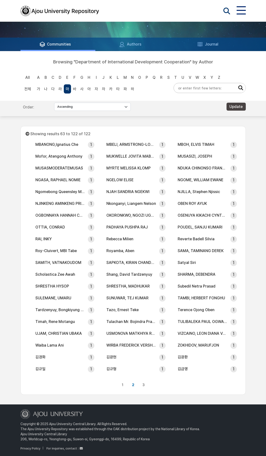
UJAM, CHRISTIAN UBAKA (58, 333)
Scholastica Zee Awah (55, 274)
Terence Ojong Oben (196, 310)
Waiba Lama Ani (49, 345)
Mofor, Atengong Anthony (59, 156)
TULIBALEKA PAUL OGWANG (202, 321)
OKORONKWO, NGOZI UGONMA (131, 215)
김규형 (111, 369)
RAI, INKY (43, 239)
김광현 (111, 357)
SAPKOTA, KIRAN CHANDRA (131, 262)
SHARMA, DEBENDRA (196, 274)
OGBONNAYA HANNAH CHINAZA (60, 215)
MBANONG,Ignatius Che (56, 144)
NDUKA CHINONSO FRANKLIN (202, 168)
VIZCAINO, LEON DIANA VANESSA (202, 333)
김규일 (40, 369)
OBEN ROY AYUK (192, 203)
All (27, 77)
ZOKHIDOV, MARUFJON (198, 345)
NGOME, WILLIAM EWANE (200, 180)
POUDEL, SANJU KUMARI (200, 227)
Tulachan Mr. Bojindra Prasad (131, 321)
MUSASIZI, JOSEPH (195, 156)
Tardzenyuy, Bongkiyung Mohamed (60, 310)
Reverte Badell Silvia (196, 239)
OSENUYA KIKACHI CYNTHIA (202, 215)
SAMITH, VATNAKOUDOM (58, 262)
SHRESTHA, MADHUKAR (128, 286)
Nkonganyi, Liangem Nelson (131, 203)
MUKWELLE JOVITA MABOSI (131, 156)
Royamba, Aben (120, 250)
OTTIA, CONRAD (50, 227)
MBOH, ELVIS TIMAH (196, 144)
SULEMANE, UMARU (53, 298)
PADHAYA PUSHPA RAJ (127, 227)
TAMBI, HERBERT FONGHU (201, 298)
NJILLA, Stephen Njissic (199, 191)
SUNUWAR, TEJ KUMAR (127, 298)
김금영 (183, 369)
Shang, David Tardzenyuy (129, 274)
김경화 (40, 357)
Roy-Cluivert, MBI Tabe (56, 250)
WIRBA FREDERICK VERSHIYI (131, 345)
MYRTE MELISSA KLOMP (128, 168)
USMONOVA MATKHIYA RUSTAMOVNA (131, 333)
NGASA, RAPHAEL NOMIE (58, 180)
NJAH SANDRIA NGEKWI (127, 191)
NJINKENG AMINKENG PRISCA (60, 203)
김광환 (183, 357)
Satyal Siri (187, 262)
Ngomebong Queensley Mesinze (60, 191)
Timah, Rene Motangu (55, 321)
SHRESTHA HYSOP (52, 286)
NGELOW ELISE (120, 180)
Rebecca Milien (119, 239)
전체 (27, 89)
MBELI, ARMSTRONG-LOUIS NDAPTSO (131, 144)
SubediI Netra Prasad (196, 286)
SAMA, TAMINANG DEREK (201, 250)
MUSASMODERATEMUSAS (59, 168)
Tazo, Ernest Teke (122, 310)
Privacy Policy (30, 448)
